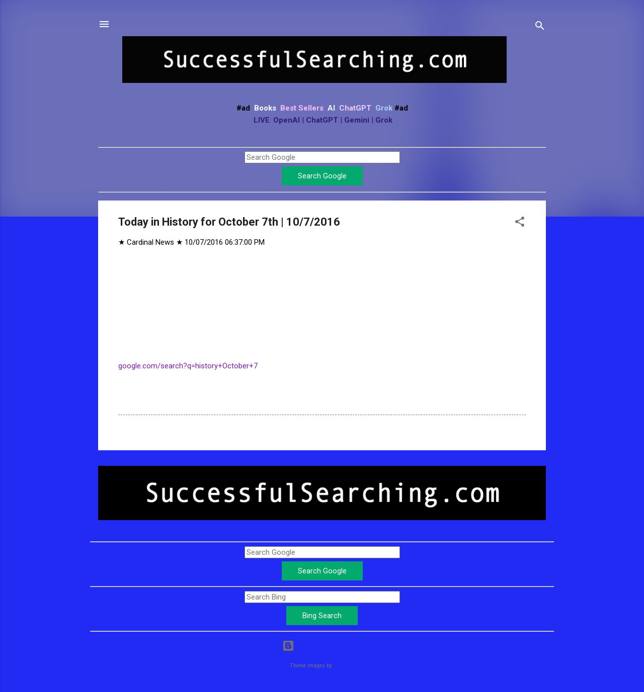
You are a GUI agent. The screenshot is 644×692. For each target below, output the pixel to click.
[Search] (540, 27)
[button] (520, 223)
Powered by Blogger (322, 645)
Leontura (344, 665)
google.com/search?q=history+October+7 (188, 365)
